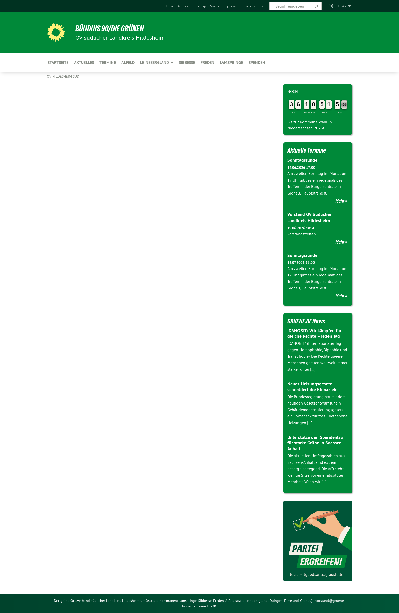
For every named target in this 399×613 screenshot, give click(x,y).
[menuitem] (168, 6)
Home (168, 6)
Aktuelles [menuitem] (84, 62)
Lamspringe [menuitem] (231, 62)
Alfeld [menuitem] (128, 62)
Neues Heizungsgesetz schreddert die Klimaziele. (312, 387)
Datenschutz (253, 6)
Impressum (231, 6)
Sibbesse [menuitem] (187, 62)
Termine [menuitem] (107, 62)
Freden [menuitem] (208, 62)
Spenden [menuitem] (257, 62)
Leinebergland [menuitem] (154, 62)
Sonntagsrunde (302, 160)
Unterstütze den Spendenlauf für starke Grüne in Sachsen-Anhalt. (316, 443)
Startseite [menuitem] (58, 62)
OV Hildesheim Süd (63, 76)
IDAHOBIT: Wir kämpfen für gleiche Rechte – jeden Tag (314, 333)
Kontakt (183, 6)
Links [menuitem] (342, 6)
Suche (214, 6)
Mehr (340, 201)
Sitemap (200, 6)
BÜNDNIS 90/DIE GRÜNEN (109, 28)
